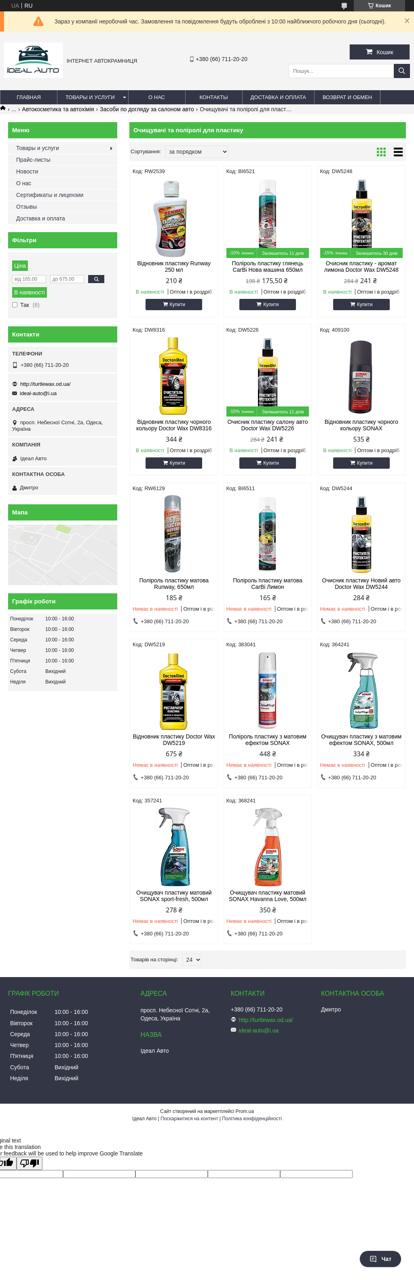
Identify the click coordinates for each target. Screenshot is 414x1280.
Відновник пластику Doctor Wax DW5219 (174, 739)
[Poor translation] (29, 1163)
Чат (380, 1259)
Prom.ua (245, 1111)
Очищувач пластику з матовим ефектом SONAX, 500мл (361, 739)
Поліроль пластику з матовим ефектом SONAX (267, 739)
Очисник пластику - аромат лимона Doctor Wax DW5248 (361, 266)
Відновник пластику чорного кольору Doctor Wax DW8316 (174, 425)
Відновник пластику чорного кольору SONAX (361, 425)
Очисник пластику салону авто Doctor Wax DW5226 (267, 425)
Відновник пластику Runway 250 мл (174, 266)
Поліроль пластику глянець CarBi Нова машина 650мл (268, 266)
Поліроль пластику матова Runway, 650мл (174, 583)
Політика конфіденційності (252, 1118)
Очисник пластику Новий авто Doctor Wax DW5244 (361, 583)
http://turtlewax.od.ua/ (45, 384)
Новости (27, 171)
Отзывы (26, 206)
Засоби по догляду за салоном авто (147, 109)
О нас (156, 97)
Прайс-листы (33, 160)
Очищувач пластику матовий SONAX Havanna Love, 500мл (267, 895)
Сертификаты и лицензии (49, 195)
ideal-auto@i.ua (38, 393)
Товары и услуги (90, 97)
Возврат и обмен (347, 97)
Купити (177, 304)
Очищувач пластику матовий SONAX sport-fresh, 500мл (174, 895)
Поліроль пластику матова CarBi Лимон (267, 583)
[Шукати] (402, 71)
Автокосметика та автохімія (58, 109)
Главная (29, 97)
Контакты (213, 97)
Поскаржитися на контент (189, 1118)
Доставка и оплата (278, 97)
